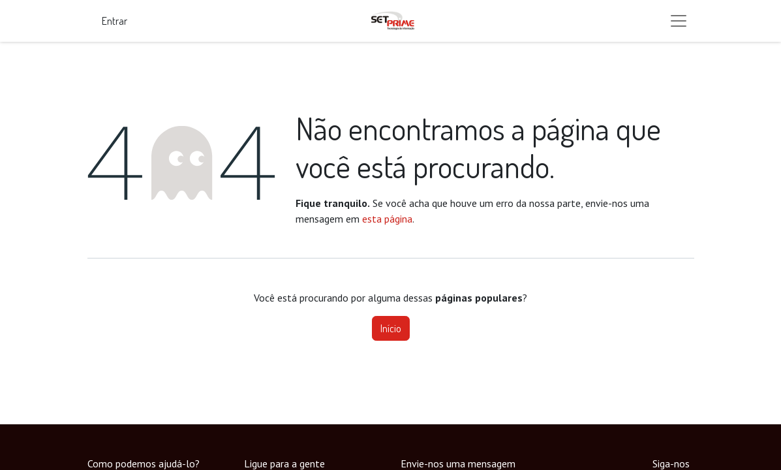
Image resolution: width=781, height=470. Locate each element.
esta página (387, 218)
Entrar (114, 20)
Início (390, 328)
